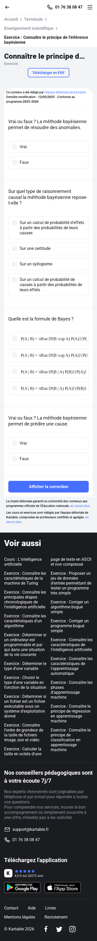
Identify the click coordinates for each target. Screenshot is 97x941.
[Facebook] (45, 929)
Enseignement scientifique (29, 28)
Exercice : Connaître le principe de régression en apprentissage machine (71, 713)
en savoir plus (80, 506)
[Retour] (9, 6)
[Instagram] (72, 929)
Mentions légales (19, 917)
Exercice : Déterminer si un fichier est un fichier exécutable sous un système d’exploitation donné (25, 706)
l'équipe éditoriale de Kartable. (65, 92)
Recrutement (56, 917)
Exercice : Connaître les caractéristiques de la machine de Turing (25, 578)
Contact (11, 908)
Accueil (11, 19)
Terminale (33, 19)
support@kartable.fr (30, 829)
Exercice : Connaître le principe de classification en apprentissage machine (71, 740)
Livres (50, 908)
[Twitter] (59, 929)
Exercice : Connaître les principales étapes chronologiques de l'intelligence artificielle (25, 599)
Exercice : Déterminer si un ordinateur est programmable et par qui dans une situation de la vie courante (25, 644)
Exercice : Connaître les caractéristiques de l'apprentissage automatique (72, 666)
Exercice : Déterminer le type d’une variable (25, 666)
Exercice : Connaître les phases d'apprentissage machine (72, 690)
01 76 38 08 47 (69, 7)
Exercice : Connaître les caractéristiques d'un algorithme (25, 621)
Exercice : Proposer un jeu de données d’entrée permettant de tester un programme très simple (71, 583)
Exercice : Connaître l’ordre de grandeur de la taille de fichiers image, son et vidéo (23, 732)
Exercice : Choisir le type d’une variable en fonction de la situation (25, 682)
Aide (32, 908)
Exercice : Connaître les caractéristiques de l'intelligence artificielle (72, 644)
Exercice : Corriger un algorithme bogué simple (70, 607)
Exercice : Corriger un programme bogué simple (70, 625)
